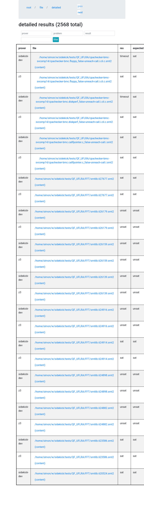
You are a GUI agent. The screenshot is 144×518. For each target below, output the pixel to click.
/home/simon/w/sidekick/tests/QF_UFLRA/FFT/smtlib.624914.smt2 (74, 342)
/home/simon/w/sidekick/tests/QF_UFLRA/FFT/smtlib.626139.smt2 (74, 277)
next (79, 12)
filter (56, 39)
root (29, 7)
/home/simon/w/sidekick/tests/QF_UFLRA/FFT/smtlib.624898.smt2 (74, 375)
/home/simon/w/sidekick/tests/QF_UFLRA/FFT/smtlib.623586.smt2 (74, 440)
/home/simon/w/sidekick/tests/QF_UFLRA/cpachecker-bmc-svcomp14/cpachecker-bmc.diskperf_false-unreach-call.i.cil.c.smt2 (74, 99)
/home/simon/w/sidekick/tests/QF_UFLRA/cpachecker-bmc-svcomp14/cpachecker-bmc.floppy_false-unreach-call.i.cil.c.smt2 (74, 59)
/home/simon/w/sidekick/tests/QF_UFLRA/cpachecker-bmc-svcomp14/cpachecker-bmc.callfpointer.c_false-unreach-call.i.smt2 (74, 140)
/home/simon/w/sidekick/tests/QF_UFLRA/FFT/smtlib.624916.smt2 (74, 309)
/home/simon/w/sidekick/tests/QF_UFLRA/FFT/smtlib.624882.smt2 (74, 408)
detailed (56, 7)
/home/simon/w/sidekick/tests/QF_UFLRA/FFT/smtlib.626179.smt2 (74, 211)
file (41, 7)
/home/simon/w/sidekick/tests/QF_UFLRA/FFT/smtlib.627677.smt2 (74, 178)
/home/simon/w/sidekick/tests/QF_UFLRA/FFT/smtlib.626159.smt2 (74, 244)
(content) (40, 67)
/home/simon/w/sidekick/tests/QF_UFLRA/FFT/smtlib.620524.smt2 (74, 473)
